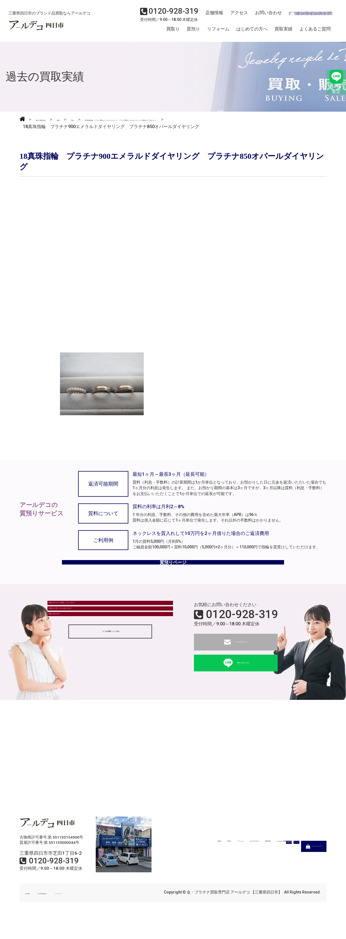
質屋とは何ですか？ (72, 659)
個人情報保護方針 (64, 913)
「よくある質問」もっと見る (110, 681)
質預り (193, 31)
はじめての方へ (252, 31)
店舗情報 (212, 15)
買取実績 (283, 31)
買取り (173, 31)
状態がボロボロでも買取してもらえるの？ (94, 628)
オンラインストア (307, 15)
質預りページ (173, 578)
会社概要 (33, 913)
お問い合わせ (263, 15)
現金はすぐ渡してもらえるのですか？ (90, 643)
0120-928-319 (242, 635)
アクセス (235, 15)
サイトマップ (100, 913)
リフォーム (218, 31)
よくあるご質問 (315, 31)
